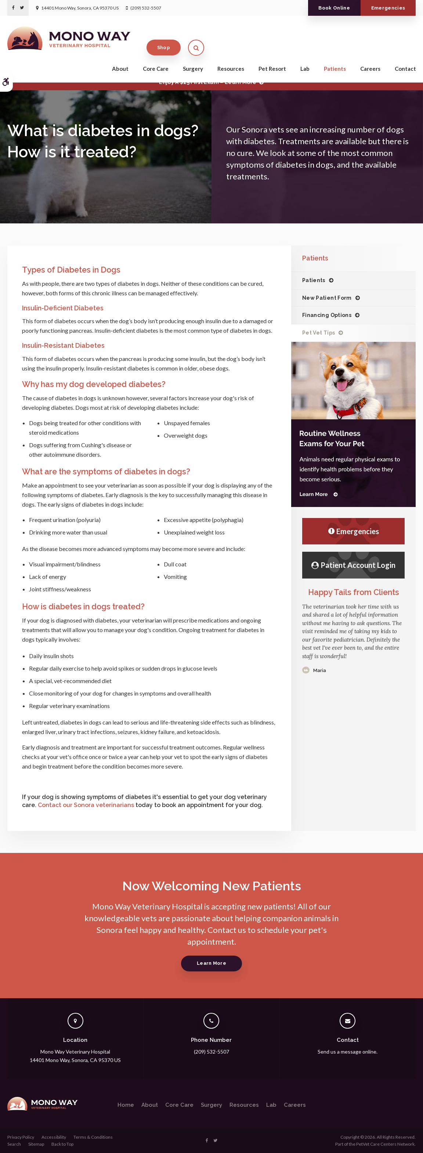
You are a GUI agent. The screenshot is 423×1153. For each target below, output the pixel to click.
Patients (335, 55)
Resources (230, 55)
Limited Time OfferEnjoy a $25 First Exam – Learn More (207, 79)
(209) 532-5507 (145, 8)
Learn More (211, 963)
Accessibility (53, 1137)
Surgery (193, 55)
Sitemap (36, 1144)
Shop (375, 34)
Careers (370, 55)
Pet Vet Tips (318, 333)
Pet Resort (272, 55)
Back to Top (62, 1144)
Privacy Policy (20, 1137)
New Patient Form (327, 298)
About (120, 55)
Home (126, 1105)
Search (14, 1144)
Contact (405, 55)
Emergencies (388, 8)
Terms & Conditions (93, 1137)
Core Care (156, 55)
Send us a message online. (347, 1051)
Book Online (334, 8)
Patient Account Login (353, 565)
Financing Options (326, 315)
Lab (305, 55)
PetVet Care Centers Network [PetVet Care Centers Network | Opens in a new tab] (385, 1144)
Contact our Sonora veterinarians (86, 805)
